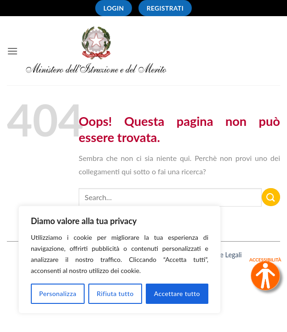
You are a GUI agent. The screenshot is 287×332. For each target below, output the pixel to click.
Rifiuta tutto (115, 293)
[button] (12, 51)
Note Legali (225, 255)
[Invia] (271, 197)
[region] (119, 260)
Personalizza (57, 293)
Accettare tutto (177, 293)
